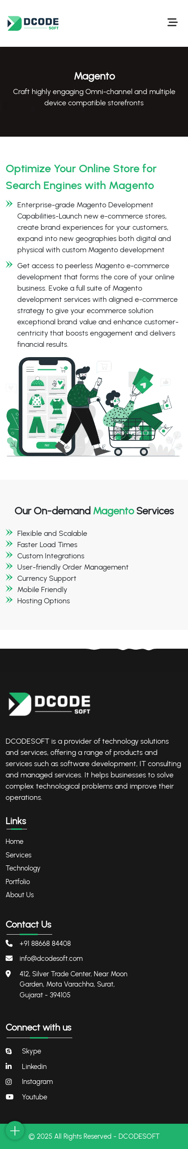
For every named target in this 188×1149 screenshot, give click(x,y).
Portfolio (18, 882)
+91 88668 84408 (45, 943)
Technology (23, 868)
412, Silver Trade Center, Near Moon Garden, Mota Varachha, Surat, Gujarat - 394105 (73, 984)
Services (18, 855)
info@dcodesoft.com (51, 958)
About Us (20, 895)
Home (14, 841)
